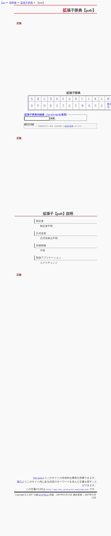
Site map (37, 478)
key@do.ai (44, 495)
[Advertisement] (42, 57)
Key (3, 2)
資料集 (13, 2)
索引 (19, 481)
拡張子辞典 (69, 127)
